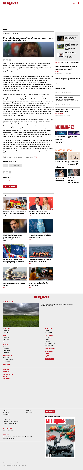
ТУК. (35, 157)
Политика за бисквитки (9, 423)
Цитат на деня (49, 345)
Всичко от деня (8, 301)
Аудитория (6, 412)
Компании (6, 348)
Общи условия (6, 419)
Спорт (47, 353)
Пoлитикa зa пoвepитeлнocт (10, 421)
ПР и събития (48, 332)
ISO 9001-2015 (29, 412)
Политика (6, 330)
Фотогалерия (49, 337)
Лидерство (6, 357)
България (6, 328)
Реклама (47, 330)
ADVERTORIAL (60, 34)
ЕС (4, 341)
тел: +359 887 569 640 (8, 438)
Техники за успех (8, 359)
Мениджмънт (7, 355)
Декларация (6, 414)
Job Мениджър (7, 361)
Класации (47, 339)
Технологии (7, 364)
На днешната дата (50, 343)
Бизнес (5, 344)
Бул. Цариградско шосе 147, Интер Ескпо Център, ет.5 (17, 436)
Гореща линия (8, 374)
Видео (47, 355)
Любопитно (49, 335)
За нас (5, 410)
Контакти (6, 378)
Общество (6, 332)
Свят (5, 29)
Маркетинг (48, 328)
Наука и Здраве (50, 348)
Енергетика (6, 350)
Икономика (6, 352)
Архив (5, 376)
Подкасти (6, 371)
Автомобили (49, 351)
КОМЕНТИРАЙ (10, 186)
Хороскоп (47, 341)
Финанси (5, 346)
